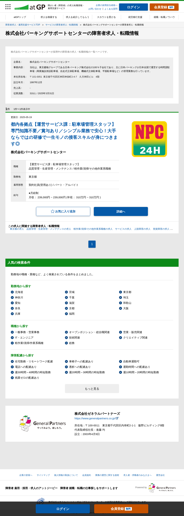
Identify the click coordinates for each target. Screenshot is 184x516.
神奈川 (19, 297)
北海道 (19, 292)
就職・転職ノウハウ (164, 17)
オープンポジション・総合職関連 (89, 332)
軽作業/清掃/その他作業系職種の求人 (93, 229)
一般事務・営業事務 (27, 332)
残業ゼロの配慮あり (27, 377)
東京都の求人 (17, 229)
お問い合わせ (94, 9)
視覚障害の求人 (161, 229)
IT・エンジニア (24, 337)
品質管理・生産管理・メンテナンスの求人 (49, 229)
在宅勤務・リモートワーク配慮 (34, 361)
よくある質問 (110, 9)
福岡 (72, 313)
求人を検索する (49, 17)
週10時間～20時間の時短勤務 (141, 372)
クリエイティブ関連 (135, 337)
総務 (72, 342)
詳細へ (121, 211)
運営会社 (160, 475)
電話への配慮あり (26, 366)
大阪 (126, 308)
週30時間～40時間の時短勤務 (33, 372)
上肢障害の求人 (142, 229)
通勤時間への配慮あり (136, 366)
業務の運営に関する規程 (107, 475)
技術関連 (74, 337)
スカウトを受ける (106, 17)
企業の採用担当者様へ (106, 5)
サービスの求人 (123, 229)
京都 (72, 308)
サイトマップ (43, 475)
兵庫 (17, 313)
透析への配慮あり (80, 366)
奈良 (17, 308)
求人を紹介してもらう (77, 17)
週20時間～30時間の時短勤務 (87, 372)
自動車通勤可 (131, 361)
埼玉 (126, 297)
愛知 (17, 302)
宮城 (72, 292)
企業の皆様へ (25, 475)
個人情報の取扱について (66, 475)
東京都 (127, 292)
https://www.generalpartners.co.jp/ (95, 418)
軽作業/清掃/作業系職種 (29, 342)
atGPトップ (20, 17)
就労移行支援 (135, 17)
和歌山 (127, 302)
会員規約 (86, 475)
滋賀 (72, 302)
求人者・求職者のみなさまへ (137, 475)
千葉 (72, 297)
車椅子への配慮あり (81, 361)
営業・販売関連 (132, 332)
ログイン (62, 509)
